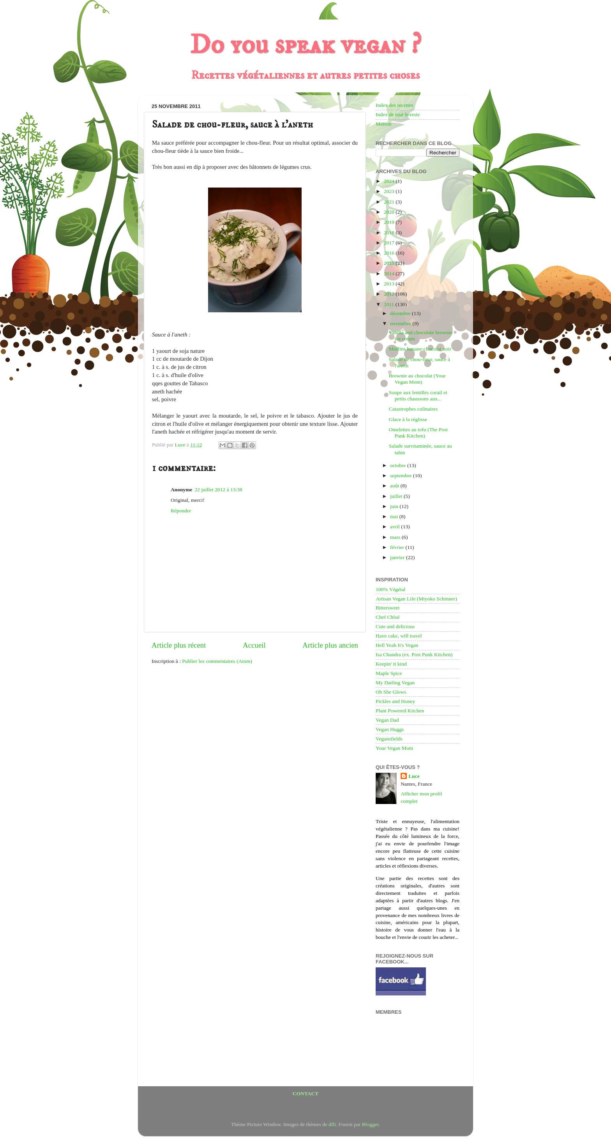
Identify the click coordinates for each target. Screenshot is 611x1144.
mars (396, 537)
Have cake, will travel (399, 636)
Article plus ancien (330, 645)
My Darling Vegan (395, 682)
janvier (398, 557)
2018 (390, 233)
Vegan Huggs (390, 729)
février (397, 547)
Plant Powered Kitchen (400, 711)
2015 (390, 263)
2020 (390, 212)
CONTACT (306, 1093)
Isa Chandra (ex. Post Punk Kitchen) (414, 654)
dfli (332, 1124)
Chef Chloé (388, 617)
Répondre (181, 511)
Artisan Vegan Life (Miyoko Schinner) (416, 599)
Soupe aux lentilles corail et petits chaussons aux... (418, 396)
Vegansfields (389, 739)
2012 (390, 294)
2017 (390, 243)
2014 (390, 273)
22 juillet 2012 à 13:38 (218, 489)
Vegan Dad (387, 720)
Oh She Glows (391, 692)
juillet (397, 496)
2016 (390, 253)
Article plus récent (179, 645)
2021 (390, 202)
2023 (390, 191)
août (395, 486)
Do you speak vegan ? (305, 45)
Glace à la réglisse (408, 419)
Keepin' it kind (391, 664)
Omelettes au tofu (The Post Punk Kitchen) (418, 433)
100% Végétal (391, 589)
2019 (390, 222)
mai (394, 516)
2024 (390, 181)
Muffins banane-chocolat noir (420, 349)
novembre (401, 323)
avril (395, 526)
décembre (401, 313)
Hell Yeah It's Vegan (397, 645)
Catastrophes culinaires (413, 409)
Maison (384, 124)
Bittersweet (387, 608)
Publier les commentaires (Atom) (217, 661)
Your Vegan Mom (394, 748)
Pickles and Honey (395, 701)
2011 (390, 304)
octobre (398, 465)
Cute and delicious (395, 626)
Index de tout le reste (398, 114)
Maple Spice (389, 673)
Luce (414, 776)
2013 (390, 284)
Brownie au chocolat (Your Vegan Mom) (417, 379)
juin (394, 506)
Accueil (254, 645)
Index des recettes (394, 105)
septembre (401, 475)
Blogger (370, 1124)
